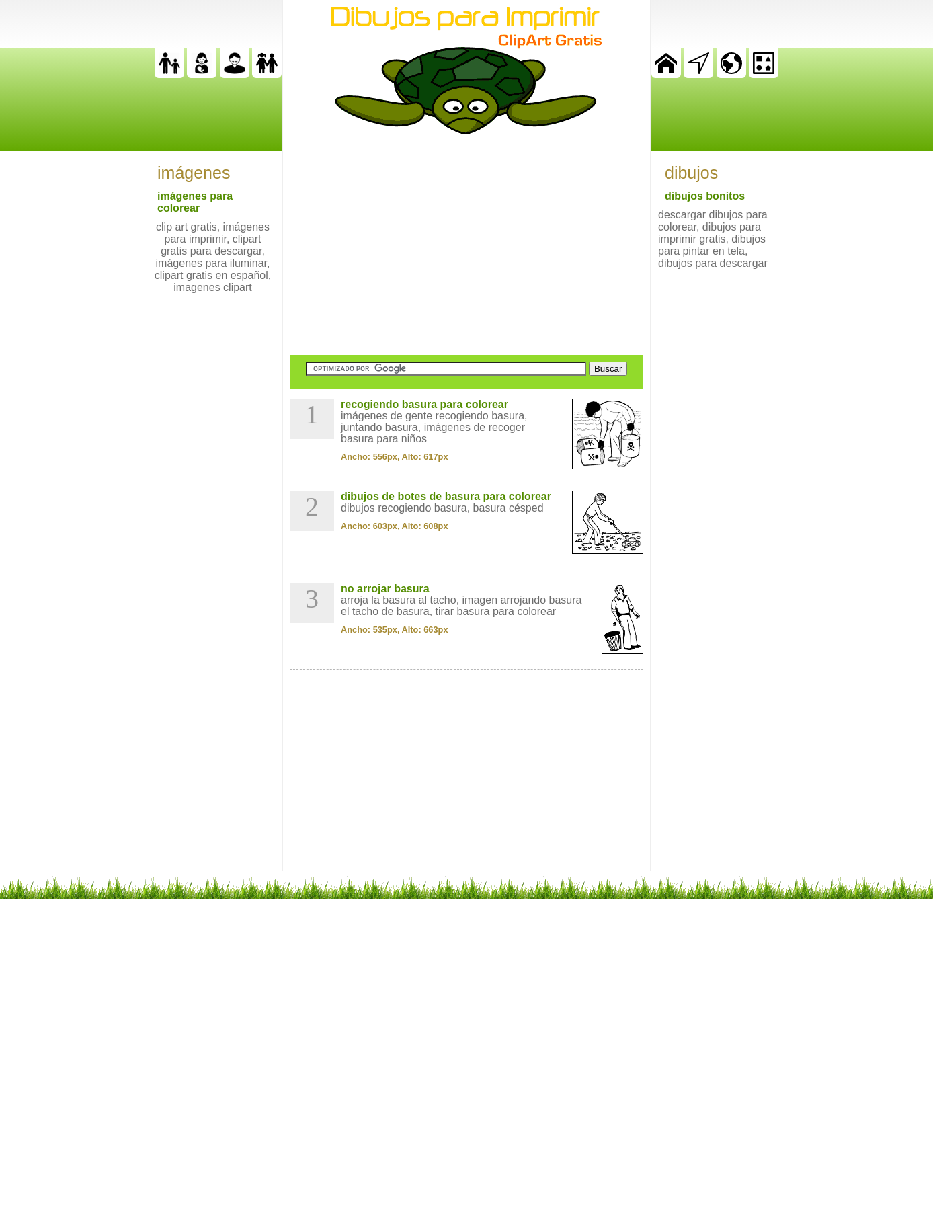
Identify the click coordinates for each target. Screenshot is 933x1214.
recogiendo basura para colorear (424, 404)
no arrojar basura (385, 588)
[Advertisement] (466, 245)
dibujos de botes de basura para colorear (446, 496)
